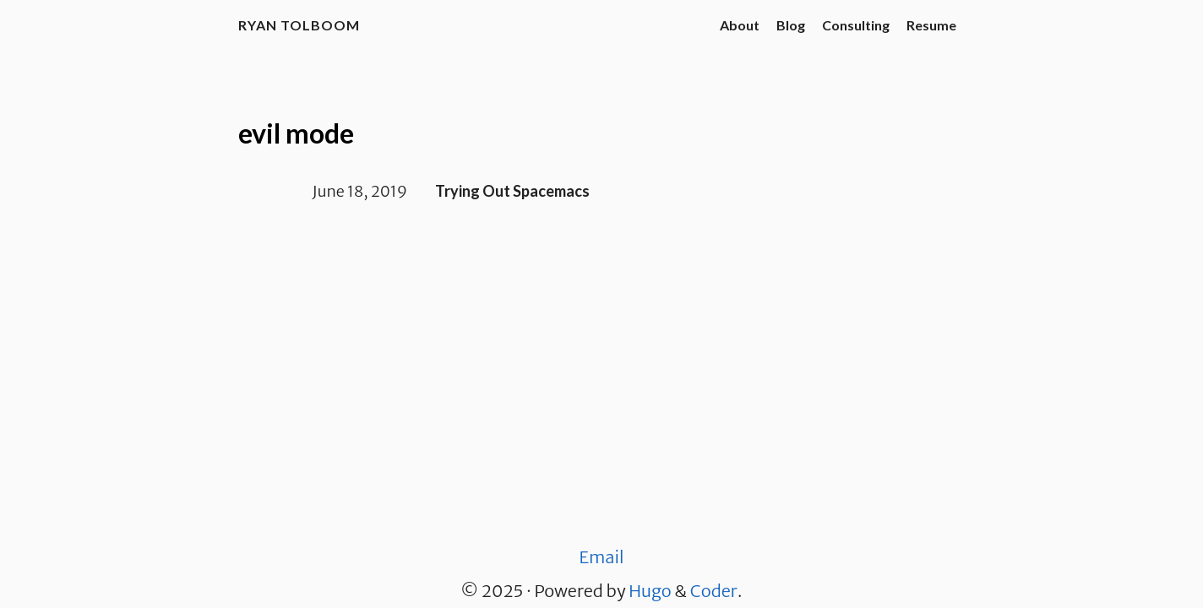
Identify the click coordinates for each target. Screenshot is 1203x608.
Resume (931, 25)
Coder (714, 590)
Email (602, 556)
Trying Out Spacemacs (512, 191)
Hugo (650, 590)
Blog (790, 25)
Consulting (856, 25)
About (739, 25)
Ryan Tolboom (299, 25)
